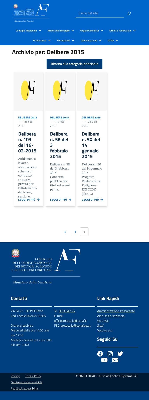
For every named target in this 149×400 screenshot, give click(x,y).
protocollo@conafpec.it (76, 334)
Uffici (111, 40)
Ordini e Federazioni (120, 30)
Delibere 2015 (27, 117)
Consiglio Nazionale (26, 30)
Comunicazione (89, 40)
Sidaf (100, 334)
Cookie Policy (33, 384)
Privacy (15, 384)
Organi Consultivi (89, 30)
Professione (39, 40)
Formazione (63, 40)
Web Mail (103, 329)
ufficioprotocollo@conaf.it (70, 329)
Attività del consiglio (59, 30)
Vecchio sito (104, 339)
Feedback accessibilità (24, 397)
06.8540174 (67, 319)
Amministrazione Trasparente (116, 319)
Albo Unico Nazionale (111, 324)
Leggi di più (29, 207)
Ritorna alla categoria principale (74, 63)
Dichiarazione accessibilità (26, 391)
